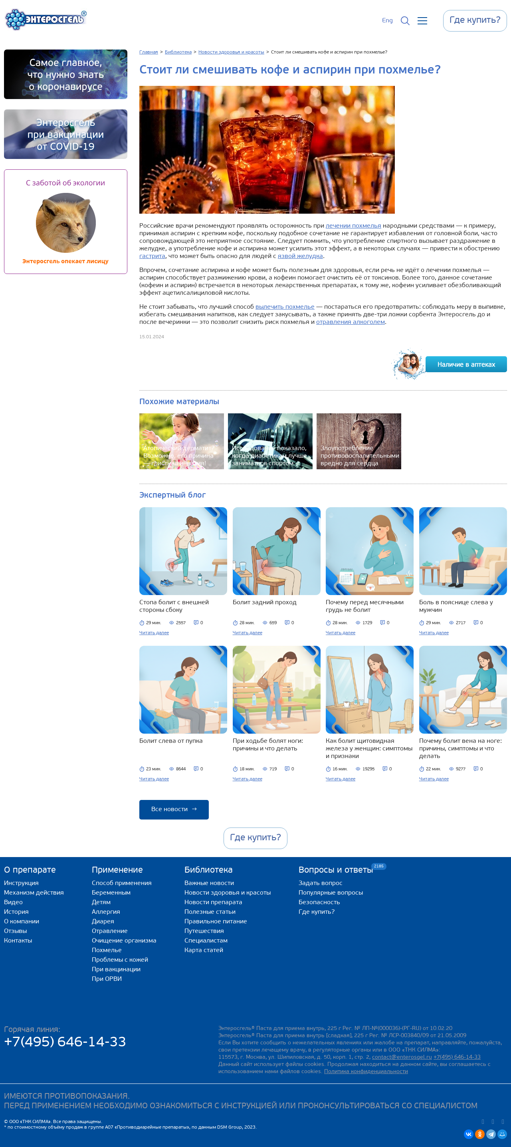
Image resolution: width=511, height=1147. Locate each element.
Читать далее (154, 633)
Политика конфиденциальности (366, 1072)
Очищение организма (124, 941)
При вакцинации (116, 969)
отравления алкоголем (350, 322)
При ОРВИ (107, 979)
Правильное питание (215, 922)
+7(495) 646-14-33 (65, 1043)
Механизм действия (34, 893)
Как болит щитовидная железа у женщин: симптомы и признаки (369, 749)
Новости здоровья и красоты (227, 893)
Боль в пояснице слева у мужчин (456, 606)
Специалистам (206, 941)
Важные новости (209, 883)
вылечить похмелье (285, 307)
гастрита (152, 256)
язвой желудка (300, 256)
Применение (117, 870)
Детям (101, 902)
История (16, 912)
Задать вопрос (321, 883)
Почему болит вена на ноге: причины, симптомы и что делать (460, 749)
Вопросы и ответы (336, 870)
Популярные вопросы (331, 893)
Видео (13, 902)
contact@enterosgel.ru (402, 1057)
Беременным (111, 893)
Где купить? (317, 912)
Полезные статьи (210, 912)
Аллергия (106, 912)
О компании (21, 922)
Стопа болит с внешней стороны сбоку (174, 606)
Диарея (103, 922)
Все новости (174, 809)
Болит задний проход (265, 602)
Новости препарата (213, 902)
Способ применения (122, 883)
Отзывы (15, 931)
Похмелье (107, 950)
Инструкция (21, 883)
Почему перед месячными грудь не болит (365, 606)
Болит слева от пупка (171, 741)
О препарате (30, 870)
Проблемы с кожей (120, 960)
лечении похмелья (353, 226)
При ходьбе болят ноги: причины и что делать (268, 745)
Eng (387, 21)
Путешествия (204, 931)
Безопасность (319, 902)
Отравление (110, 931)
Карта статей (203, 950)
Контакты (18, 941)
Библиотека (208, 870)
